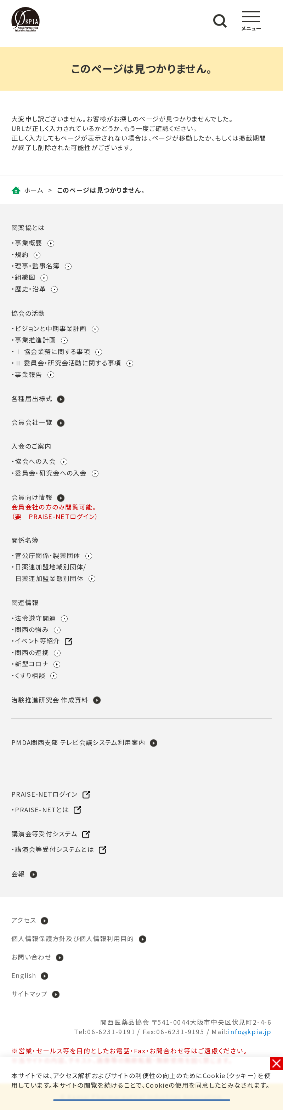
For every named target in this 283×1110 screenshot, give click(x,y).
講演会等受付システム (44, 833)
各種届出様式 (31, 398)
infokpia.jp (250, 1031)
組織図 (25, 276)
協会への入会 (35, 461)
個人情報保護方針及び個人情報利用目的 (72, 938)
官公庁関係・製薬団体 (47, 555)
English (23, 975)
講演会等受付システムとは (54, 849)
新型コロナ (32, 663)
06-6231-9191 (111, 1031)
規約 (22, 254)
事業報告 (28, 374)
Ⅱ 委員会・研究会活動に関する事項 (68, 362)
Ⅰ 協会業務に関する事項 (52, 351)
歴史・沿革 (30, 288)
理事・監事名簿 (37, 265)
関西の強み (32, 629)
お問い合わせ (31, 956)
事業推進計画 (35, 339)
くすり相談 (30, 675)
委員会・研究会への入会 (51, 472)
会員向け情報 (31, 497)
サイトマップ (29, 993)
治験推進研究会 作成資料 (50, 699)
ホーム (34, 189)
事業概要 (28, 242)
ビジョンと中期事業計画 (51, 328)
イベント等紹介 (37, 640)
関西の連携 (32, 652)
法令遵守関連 (35, 617)
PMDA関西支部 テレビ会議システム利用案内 (78, 742)
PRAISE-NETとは (42, 809)
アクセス (23, 919)
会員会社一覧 (31, 422)
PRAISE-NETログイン (44, 793)
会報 (18, 873)
